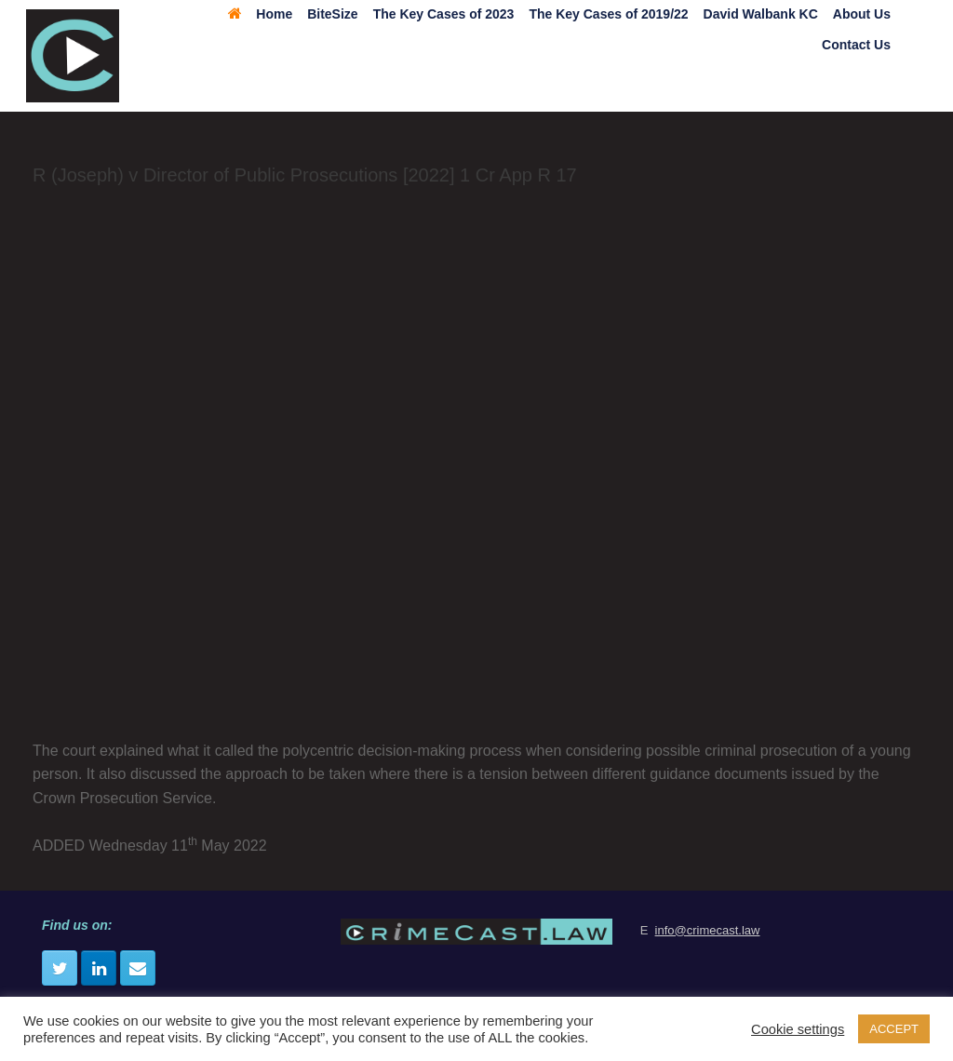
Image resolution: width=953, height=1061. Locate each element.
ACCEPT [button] (894, 1029)
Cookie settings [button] (797, 1029)
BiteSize (332, 14)
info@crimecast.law (707, 930)
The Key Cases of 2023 (444, 14)
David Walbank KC (761, 14)
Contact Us (856, 44)
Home (260, 14)
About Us (862, 14)
